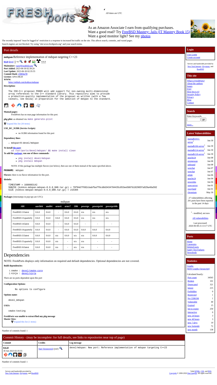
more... (190, 125)
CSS (202, 380)
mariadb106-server (196, 146)
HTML (197, 380)
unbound (191, 164)
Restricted (192, 295)
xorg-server (193, 185)
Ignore (190, 288)
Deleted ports (193, 247)
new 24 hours (193, 315)
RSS (209, 380)
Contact (190, 102)
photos (145, 36)
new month (192, 329)
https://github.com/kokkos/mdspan (23, 82)
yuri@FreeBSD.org (24, 66)
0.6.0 (6, 61)
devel (11, 61)
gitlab (190, 175)
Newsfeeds (192, 252)
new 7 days (192, 322)
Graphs (190, 266)
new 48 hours (193, 319)
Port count (192, 277)
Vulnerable (192, 302)
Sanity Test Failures (195, 250)
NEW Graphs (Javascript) (198, 269)
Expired (191, 305)
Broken (191, 281)
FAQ (189, 89)
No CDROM (193, 298)
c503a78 (22, 74)
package (18, 157)
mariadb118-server (196, 154)
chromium (192, 192)
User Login (192, 54)
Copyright (173, 382)
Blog (189, 100)
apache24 (192, 157)
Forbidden (192, 291)
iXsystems (206, 66)
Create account (193, 57)
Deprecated (193, 284)
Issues (189, 86)
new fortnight (193, 326)
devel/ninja (29, 280)
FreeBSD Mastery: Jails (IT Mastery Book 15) (156, 32)
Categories (191, 244)
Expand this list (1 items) (25, 331)
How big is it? (193, 91)
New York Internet (194, 66)
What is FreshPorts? (196, 80)
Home (189, 241)
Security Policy (194, 94)
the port (16, 151)
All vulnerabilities (200, 218)
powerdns (192, 182)
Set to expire (193, 309)
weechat (191, 168)
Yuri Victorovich (45, 358)
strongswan (193, 161)
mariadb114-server (196, 150)
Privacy (190, 97)
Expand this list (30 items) (18, 126)
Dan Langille (192, 382)
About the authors (195, 83)
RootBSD (200, 69)
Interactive (192, 312)
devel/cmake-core (32, 277)
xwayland (192, 189)
